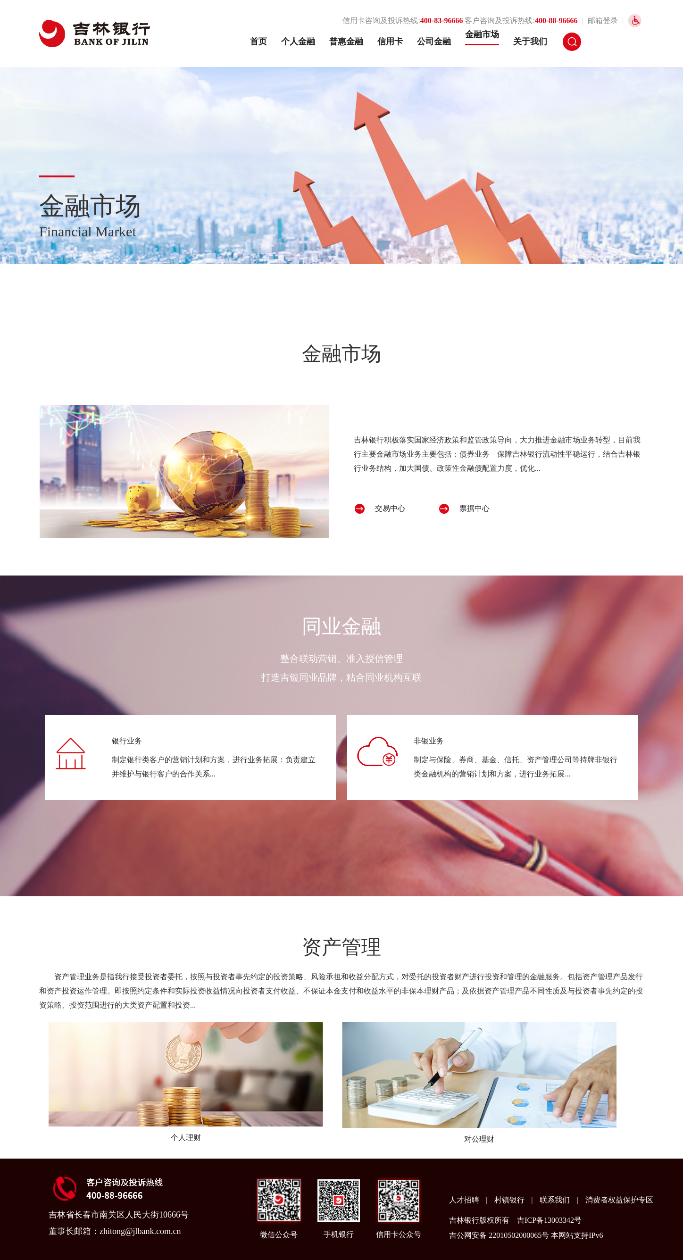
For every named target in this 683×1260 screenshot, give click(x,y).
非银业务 (429, 741)
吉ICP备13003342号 (549, 1220)
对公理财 (479, 1139)
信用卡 (390, 41)
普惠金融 (346, 41)
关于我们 (530, 41)
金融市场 (482, 34)
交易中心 (390, 508)
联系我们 (556, 1200)
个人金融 (298, 41)
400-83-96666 (441, 21)
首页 (258, 41)
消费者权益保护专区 (619, 1200)
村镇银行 (510, 1200)
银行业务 (127, 741)
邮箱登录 (603, 21)
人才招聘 (465, 1200)
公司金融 (434, 41)
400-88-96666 (556, 21)
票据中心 (474, 508)
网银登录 (621, 42)
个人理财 (186, 1138)
